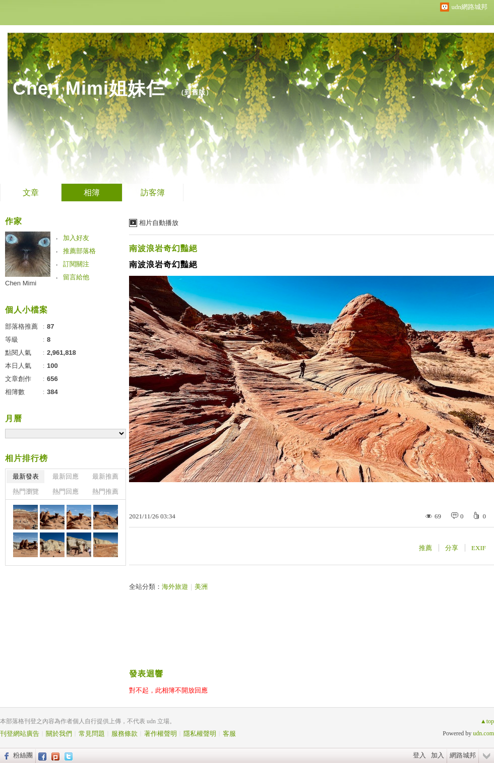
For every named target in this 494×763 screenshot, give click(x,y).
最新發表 (26, 476)
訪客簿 (153, 192)
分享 (451, 548)
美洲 (201, 586)
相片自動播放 (158, 222)
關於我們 (59, 733)
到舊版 (195, 92)
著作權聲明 (160, 733)
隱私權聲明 (199, 733)
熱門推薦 (105, 491)
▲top (487, 721)
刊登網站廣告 (19, 733)
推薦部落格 (79, 251)
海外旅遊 (175, 586)
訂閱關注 (76, 264)
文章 (31, 192)
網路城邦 (463, 755)
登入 (419, 755)
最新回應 (65, 476)
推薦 (425, 548)
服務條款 (124, 733)
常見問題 (92, 733)
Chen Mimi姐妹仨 (91, 88)
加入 (437, 755)
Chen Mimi (20, 283)
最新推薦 (105, 476)
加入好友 (76, 238)
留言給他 (76, 277)
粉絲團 (23, 755)
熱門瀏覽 (26, 491)
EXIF (478, 548)
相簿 (92, 192)
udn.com (483, 733)
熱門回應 (65, 491)
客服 (229, 733)
